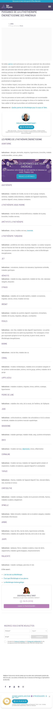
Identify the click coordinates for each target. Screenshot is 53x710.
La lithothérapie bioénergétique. (14, 582)
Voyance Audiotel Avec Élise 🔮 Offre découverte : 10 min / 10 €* (29, 696)
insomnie (30, 231)
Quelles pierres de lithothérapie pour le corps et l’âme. (29, 108)
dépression (26, 449)
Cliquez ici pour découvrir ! (26, 606)
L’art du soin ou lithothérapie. (13, 575)
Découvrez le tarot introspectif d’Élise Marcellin (27, 1)
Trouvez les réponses (27, 176)
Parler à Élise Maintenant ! (26, 123)
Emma (12, 24)
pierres (10, 64)
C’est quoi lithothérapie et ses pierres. (16, 578)
